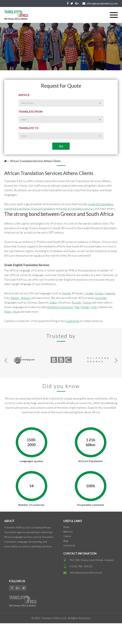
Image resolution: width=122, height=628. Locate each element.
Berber (27, 302)
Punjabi (96, 311)
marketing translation (17, 208)
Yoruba (100, 298)
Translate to (28, 128)
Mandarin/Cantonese (69, 311)
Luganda (9, 302)
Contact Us (69, 550)
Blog (65, 545)
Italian (66, 307)
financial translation (45, 208)
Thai (87, 311)
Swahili (67, 298)
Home (66, 531)
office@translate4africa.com (86, 577)
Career (67, 540)
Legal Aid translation (101, 204)
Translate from (30, 111)
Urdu (105, 311)
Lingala (90, 298)
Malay (23, 316)
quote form (73, 325)
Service (24, 95)
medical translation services (81, 208)
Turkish (100, 307)
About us (68, 536)
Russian (90, 307)
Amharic (38, 302)
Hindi (31, 316)
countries (10, 307)
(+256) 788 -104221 (81, 570)
